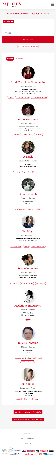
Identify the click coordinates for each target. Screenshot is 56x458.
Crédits (28, 443)
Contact (27, 434)
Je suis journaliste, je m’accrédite (28, 412)
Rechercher (28, 39)
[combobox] (28, 24)
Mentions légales (27, 438)
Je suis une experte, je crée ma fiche (28, 420)
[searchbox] (28, 26)
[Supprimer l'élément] (12, 21)
